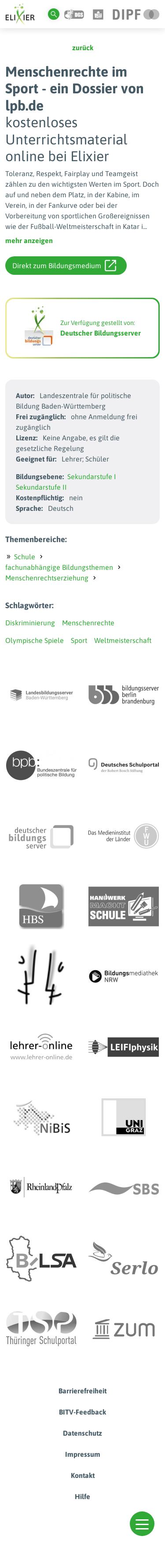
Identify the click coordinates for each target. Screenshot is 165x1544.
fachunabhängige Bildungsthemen (59, 567)
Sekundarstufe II (41, 487)
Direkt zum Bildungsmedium (64, 265)
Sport (79, 640)
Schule (24, 557)
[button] (142, 1523)
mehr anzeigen (29, 240)
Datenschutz (82, 1433)
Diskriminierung (30, 623)
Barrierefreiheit (82, 1391)
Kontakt (83, 1475)
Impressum (82, 1454)
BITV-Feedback (82, 1412)
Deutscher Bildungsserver (100, 333)
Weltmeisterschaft (122, 640)
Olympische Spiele (34, 640)
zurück (82, 48)
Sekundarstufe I (91, 476)
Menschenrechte (88, 623)
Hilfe (82, 1496)
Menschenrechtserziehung (46, 578)
